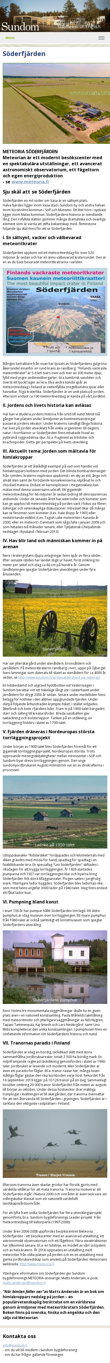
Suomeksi (68, 27)
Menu (10, 38)
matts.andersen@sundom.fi (24, 1282)
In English (90, 27)
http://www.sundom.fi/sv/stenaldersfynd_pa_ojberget (59, 677)
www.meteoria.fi (30, 182)
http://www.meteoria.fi (37, 1264)
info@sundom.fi (15, 1345)
